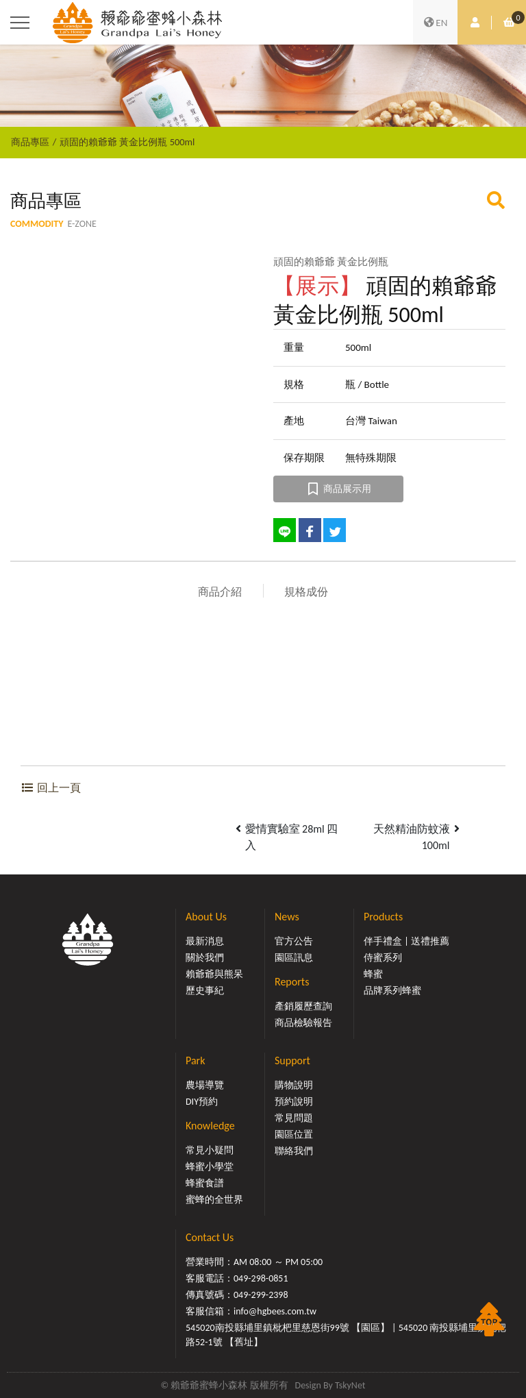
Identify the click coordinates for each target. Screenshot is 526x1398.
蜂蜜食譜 (205, 1183)
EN (435, 22)
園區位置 (294, 1134)
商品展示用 (338, 489)
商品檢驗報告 (303, 1023)
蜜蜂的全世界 (214, 1199)
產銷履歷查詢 (303, 1006)
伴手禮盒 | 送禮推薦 (406, 941)
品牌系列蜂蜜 (392, 990)
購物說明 (294, 1085)
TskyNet (350, 1385)
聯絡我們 (294, 1151)
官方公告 (294, 941)
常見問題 (294, 1118)
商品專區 (30, 142)
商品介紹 (220, 591)
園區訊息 (294, 958)
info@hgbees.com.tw (275, 1311)
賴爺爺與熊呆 (214, 974)
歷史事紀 (205, 990)
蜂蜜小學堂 (210, 1167)
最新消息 (205, 941)
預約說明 (294, 1101)
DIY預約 (202, 1101)
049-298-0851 (261, 1278)
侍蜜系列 (383, 958)
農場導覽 (205, 1085)
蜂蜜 (373, 974)
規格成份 (306, 591)
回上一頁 (51, 787)
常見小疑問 (210, 1150)
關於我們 (205, 958)
